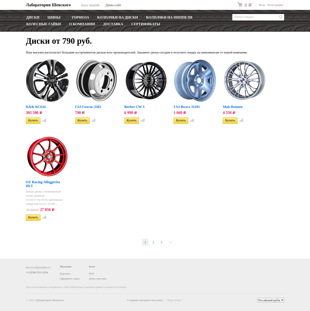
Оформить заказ (70, 278)
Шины (54, 17)
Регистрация (275, 4)
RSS (91, 273)
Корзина (65, 273)
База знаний (90, 5)
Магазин (65, 266)
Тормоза (80, 17)
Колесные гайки (43, 24)
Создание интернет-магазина (145, 300)
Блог (92, 266)
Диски (32, 17)
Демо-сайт (113, 5)
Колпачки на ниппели (169, 17)
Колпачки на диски (117, 17)
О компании (82, 24)
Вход (262, 4)
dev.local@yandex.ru (38, 267)
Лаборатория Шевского (48, 5)
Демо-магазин (97, 278)
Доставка (113, 24)
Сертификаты (145, 24)
